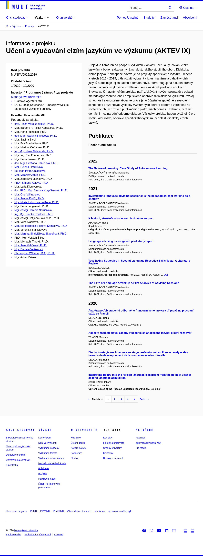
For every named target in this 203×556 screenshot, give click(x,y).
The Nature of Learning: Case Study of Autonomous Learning (127, 168)
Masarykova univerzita (26, 97)
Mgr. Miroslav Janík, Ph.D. (30, 174)
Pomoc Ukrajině (127, 17)
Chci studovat (20, 430)
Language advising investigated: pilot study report (121, 241)
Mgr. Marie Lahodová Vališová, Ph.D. (36, 202)
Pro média (141, 448)
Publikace (43, 468)
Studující (149, 17)
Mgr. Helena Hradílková (28, 167)
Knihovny (108, 453)
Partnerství (76, 453)
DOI (166, 274)
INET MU (45, 511)
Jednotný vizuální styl (119, 511)
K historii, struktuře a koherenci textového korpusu (121, 218)
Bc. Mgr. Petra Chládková (29, 170)
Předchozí (95, 399)
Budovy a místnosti (113, 458)
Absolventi (190, 17)
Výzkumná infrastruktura (51, 458)
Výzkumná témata (47, 453)
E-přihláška (12, 465)
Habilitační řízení (47, 478)
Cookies (58, 534)
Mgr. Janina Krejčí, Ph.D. (29, 198)
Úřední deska (78, 443)
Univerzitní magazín (16, 511)
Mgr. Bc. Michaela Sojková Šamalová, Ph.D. (40, 225)
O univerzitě (84, 430)
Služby (74, 458)
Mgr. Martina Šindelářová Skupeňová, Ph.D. (40, 233)
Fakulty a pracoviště (113, 443)
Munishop (100, 511)
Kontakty (107, 437)
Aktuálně (144, 430)
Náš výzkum (44, 437)
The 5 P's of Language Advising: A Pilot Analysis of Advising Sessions (133, 283)
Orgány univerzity (112, 448)
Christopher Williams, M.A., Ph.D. (34, 253)
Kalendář (140, 437)
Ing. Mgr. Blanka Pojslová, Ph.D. (33, 214)
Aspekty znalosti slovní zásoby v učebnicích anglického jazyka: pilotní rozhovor (139, 332)
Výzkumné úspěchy (48, 448)
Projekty (42, 473)
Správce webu (13, 534)
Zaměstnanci (169, 17)
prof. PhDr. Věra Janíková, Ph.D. (34, 123)
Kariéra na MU (78, 448)
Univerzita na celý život (18, 460)
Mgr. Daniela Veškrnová (28, 249)
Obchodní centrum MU (79, 511)
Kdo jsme (76, 437)
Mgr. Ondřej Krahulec (27, 194)
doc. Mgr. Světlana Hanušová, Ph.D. (36, 163)
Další (144, 399)
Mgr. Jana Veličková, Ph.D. (30, 245)
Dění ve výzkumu (47, 443)
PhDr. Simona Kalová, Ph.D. (31, 182)
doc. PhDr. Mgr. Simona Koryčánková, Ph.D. (41, 190)
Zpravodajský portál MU (148, 443)
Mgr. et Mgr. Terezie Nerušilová (33, 210)
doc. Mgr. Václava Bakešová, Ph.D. (35, 135)
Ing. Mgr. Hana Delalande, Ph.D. (33, 151)
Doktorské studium (16, 454)
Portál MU (58, 511)
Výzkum (45, 430)
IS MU (33, 511)
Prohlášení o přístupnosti (38, 534)
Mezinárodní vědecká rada (52, 463)
